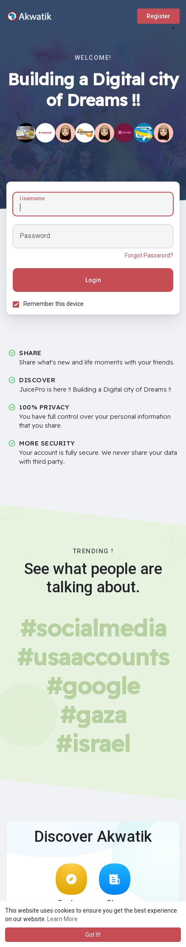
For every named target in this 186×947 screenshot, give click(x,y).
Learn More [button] (62, 919)
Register (158, 16)
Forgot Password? (149, 255)
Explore (71, 885)
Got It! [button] (93, 934)
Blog (114, 885)
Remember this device (53, 303)
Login (93, 280)
